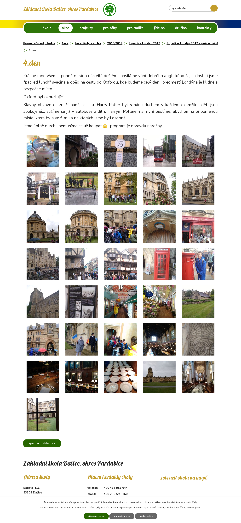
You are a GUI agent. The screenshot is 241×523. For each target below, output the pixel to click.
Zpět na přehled (40, 443)
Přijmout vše (93, 516)
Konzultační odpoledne (39, 43)
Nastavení (146, 516)
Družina (181, 27)
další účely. (191, 502)
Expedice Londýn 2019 (144, 43)
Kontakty (204, 27)
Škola (47, 27)
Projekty (86, 27)
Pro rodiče (135, 27)
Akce (65, 27)
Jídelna (159, 27)
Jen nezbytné (120, 516)
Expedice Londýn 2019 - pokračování (192, 43)
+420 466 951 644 (115, 488)
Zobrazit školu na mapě (183, 477)
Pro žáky (110, 27)
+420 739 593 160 (115, 494)
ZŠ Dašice (30, 28)
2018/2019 (114, 43)
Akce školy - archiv (88, 43)
